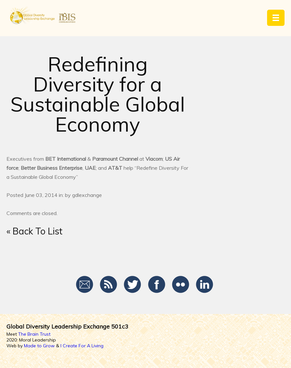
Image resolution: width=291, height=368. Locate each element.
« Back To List (34, 231)
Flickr (180, 284)
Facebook (157, 284)
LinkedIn (204, 284)
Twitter (133, 284)
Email (85, 284)
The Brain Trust (34, 334)
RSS (109, 284)
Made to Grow (39, 346)
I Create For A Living (81, 346)
